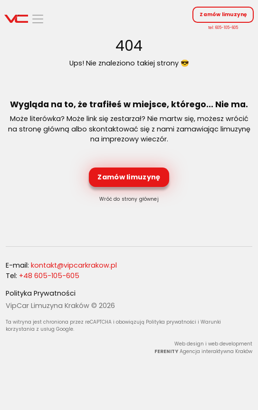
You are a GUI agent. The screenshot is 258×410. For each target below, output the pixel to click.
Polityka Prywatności (41, 293)
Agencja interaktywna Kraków (216, 351)
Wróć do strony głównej (128, 199)
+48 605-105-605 (49, 275)
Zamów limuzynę (223, 14)
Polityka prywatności (171, 322)
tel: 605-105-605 (223, 27)
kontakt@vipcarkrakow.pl (74, 265)
